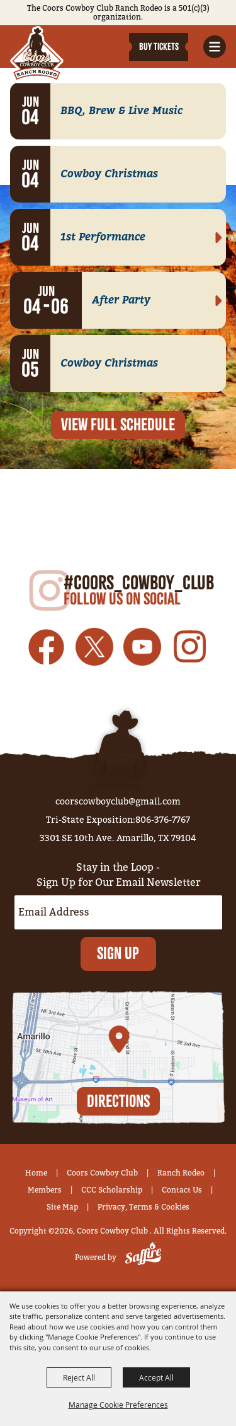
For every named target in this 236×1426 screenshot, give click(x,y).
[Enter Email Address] (118, 912)
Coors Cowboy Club (102, 1173)
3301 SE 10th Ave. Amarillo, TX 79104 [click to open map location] (118, 838)
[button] (214, 46)
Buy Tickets (159, 46)
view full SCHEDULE (118, 424)
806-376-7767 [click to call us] (162, 819)
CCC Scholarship (111, 1190)
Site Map (62, 1207)
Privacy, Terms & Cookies (143, 1207)
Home (36, 1173)
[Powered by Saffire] (140, 1257)
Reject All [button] (79, 1377)
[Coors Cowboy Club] (37, 53)
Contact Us (182, 1190)
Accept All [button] (156, 1377)
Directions (118, 1100)
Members (45, 1190)
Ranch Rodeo (181, 1173)
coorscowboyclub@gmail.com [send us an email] (118, 801)
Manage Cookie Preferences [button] (118, 1404)
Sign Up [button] (118, 953)
